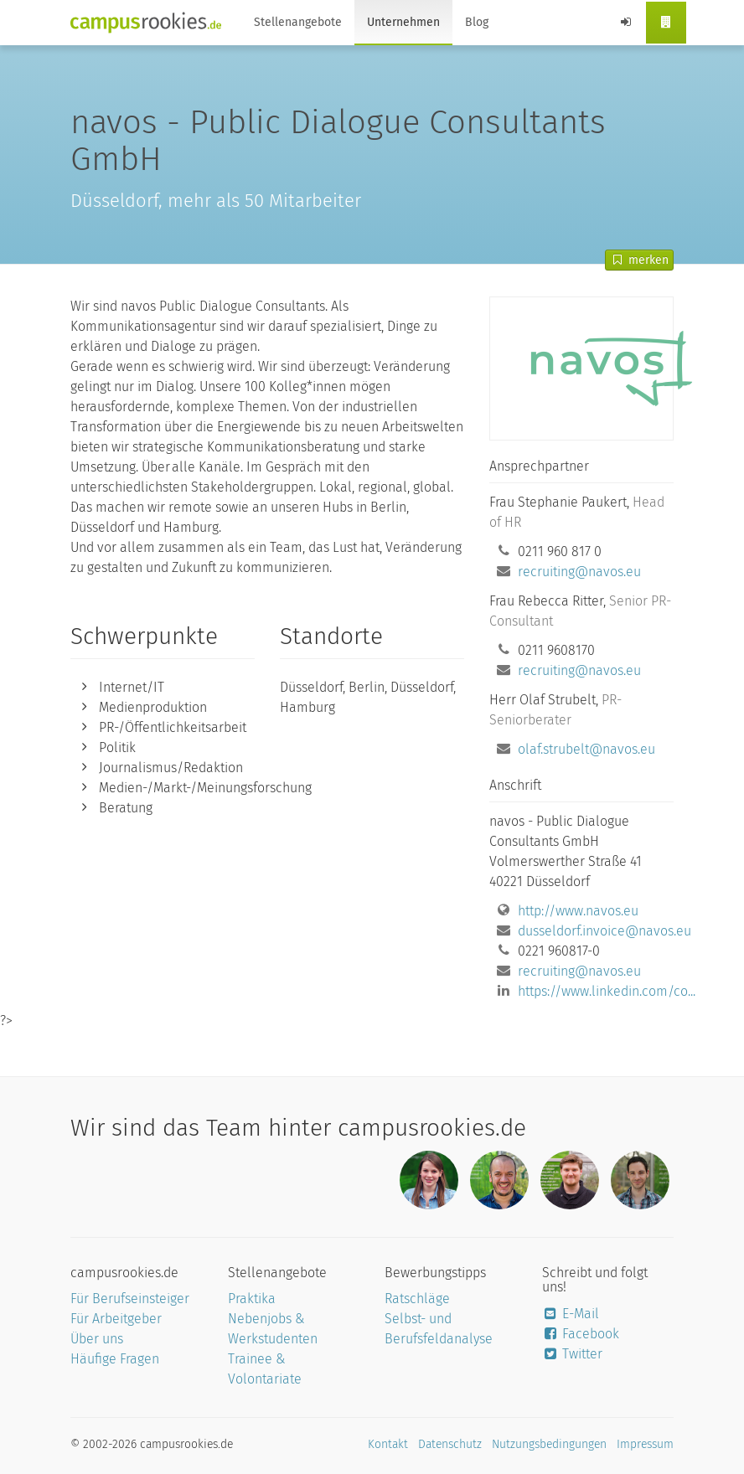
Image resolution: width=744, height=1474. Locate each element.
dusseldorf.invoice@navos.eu (604, 931)
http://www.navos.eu (578, 911)
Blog (476, 22)
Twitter (572, 1354)
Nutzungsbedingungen (549, 1444)
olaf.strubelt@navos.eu (586, 749)
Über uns (96, 1339)
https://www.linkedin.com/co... (606, 991)
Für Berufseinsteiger (129, 1298)
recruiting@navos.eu (579, 572)
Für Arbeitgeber (116, 1319)
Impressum (645, 1444)
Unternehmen (403, 22)
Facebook (581, 1334)
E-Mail (571, 1314)
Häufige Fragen (114, 1359)
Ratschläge (417, 1298)
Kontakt (388, 1444)
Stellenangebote (298, 22)
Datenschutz (450, 1444)
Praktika (252, 1298)
